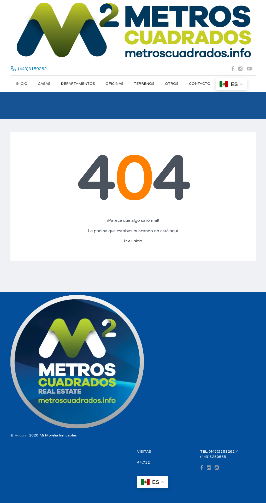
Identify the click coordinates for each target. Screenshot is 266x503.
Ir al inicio (133, 241)
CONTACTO (199, 83)
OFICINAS (114, 83)
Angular (21, 435)
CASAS (44, 83)
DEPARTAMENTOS (78, 83)
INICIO (21, 83)
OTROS (172, 83)
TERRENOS (144, 83)
